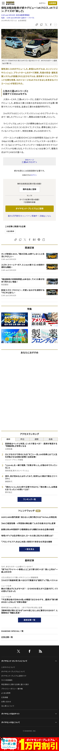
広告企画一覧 (7, 637)
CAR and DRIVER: (15, 15)
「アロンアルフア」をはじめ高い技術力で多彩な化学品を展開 (26, 542)
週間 (37, 439)
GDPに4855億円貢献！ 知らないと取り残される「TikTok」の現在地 (29, 517)
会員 (51, 439)
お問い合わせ (6, 702)
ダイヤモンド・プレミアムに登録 (29, 209)
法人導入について (7, 706)
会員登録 (52, 3)
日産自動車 (10, 231)
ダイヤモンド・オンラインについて (14, 661)
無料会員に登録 (29, 189)
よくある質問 (5, 693)
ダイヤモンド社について (10, 722)
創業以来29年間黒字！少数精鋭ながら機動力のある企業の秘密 (27, 529)
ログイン (42, 3)
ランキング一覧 (29, 499)
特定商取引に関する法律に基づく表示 (15, 684)
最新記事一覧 (29, 620)
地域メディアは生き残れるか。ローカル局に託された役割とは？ (27, 536)
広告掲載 (4, 697)
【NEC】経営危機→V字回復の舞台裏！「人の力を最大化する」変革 (28, 523)
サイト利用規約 (6, 680)
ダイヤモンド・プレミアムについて (13, 672)
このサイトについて (8, 667)
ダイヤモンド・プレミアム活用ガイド (13, 676)
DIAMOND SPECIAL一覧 (12, 631)
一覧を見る (29, 549)
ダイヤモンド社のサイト (10, 714)
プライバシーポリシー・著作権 (12, 689)
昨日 (22, 439)
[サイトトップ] (9, 3)
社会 (3, 18)
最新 (8, 439)
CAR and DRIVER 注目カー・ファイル (20, 18)
